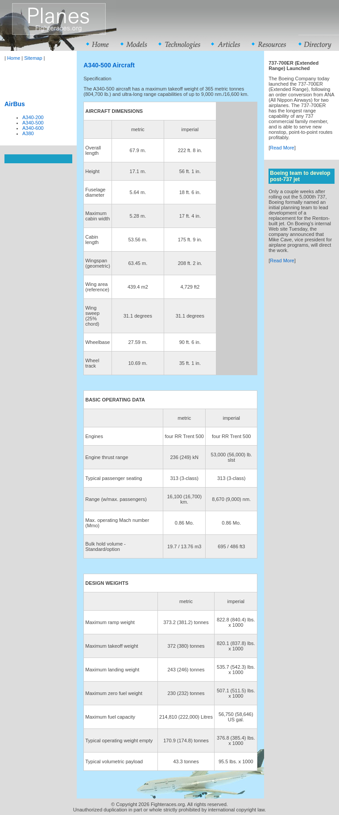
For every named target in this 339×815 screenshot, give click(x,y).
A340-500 (33, 122)
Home (13, 58)
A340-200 (33, 117)
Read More (282, 147)
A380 (28, 133)
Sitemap (33, 58)
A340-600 (33, 128)
